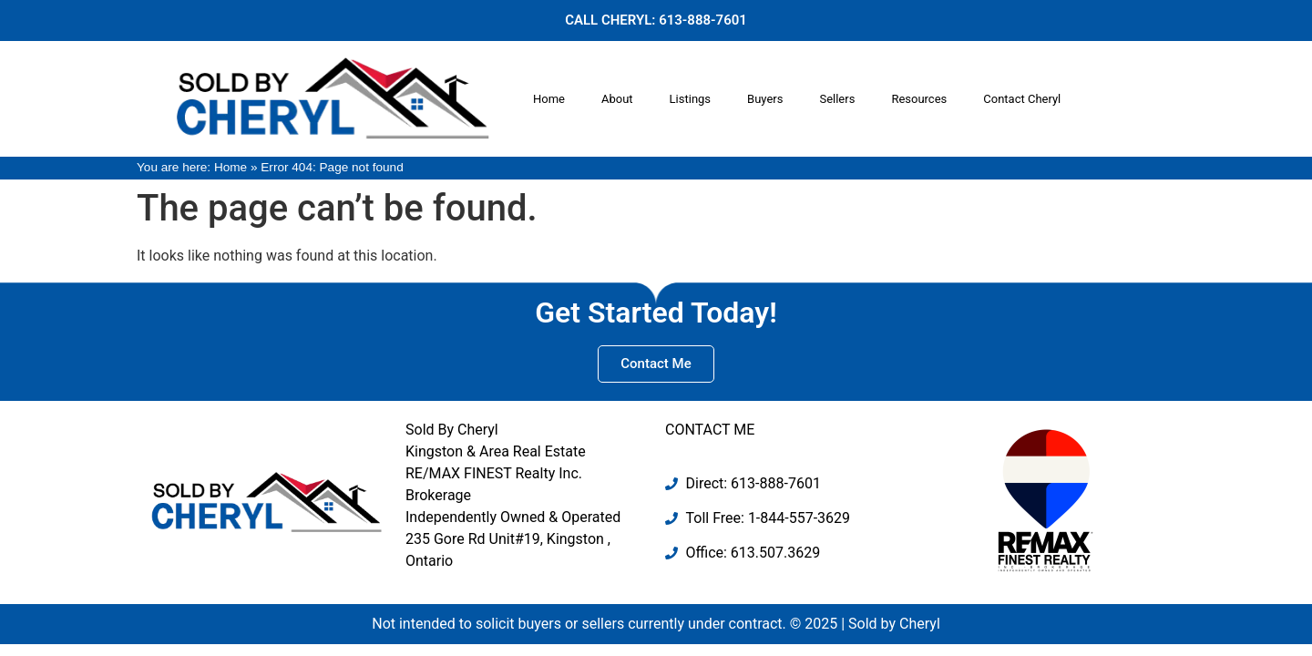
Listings (690, 99)
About (617, 99)
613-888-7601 (703, 20)
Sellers (837, 99)
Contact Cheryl (1022, 99)
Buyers (765, 99)
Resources (919, 99)
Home (549, 99)
